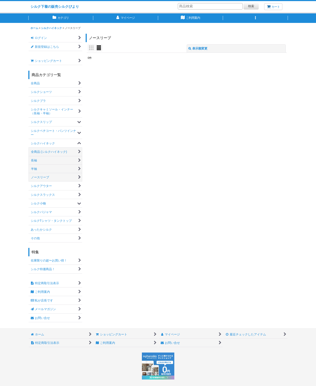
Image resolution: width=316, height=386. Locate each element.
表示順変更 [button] (197, 48)
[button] (255, 18)
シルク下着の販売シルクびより (54, 6)
